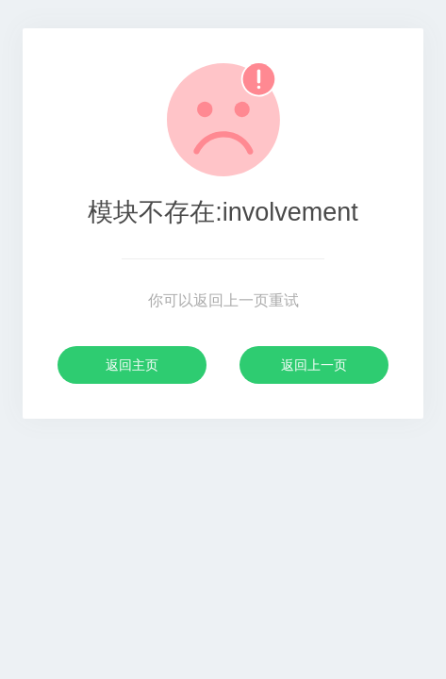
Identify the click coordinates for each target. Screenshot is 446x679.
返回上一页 (314, 365)
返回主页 (132, 365)
